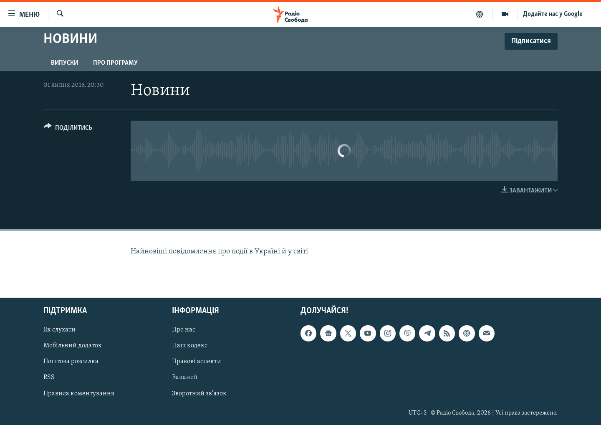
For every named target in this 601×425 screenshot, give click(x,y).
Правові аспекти (196, 362)
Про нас (183, 330)
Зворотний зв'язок (199, 393)
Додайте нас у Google (553, 14)
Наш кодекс (189, 346)
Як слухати (59, 330)
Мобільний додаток (72, 346)
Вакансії (184, 377)
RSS (49, 377)
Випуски (64, 63)
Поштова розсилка (70, 362)
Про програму (115, 63)
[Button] (68, 129)
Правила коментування (78, 393)
